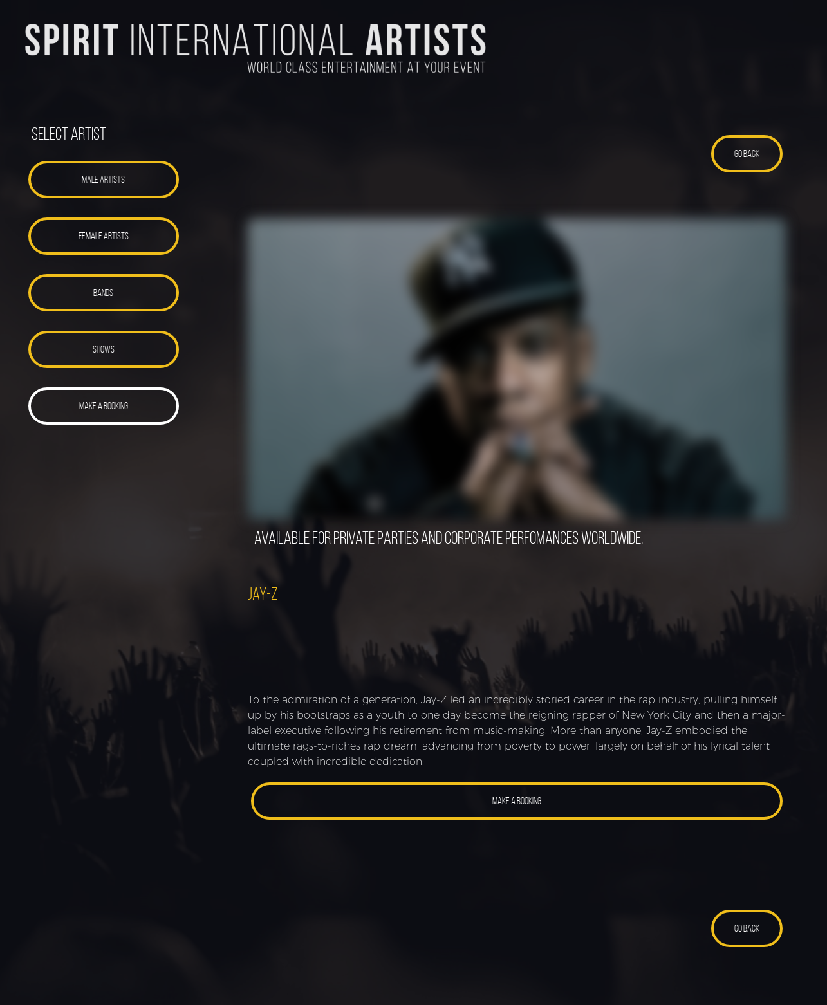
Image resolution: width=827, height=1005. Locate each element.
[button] (103, 179)
